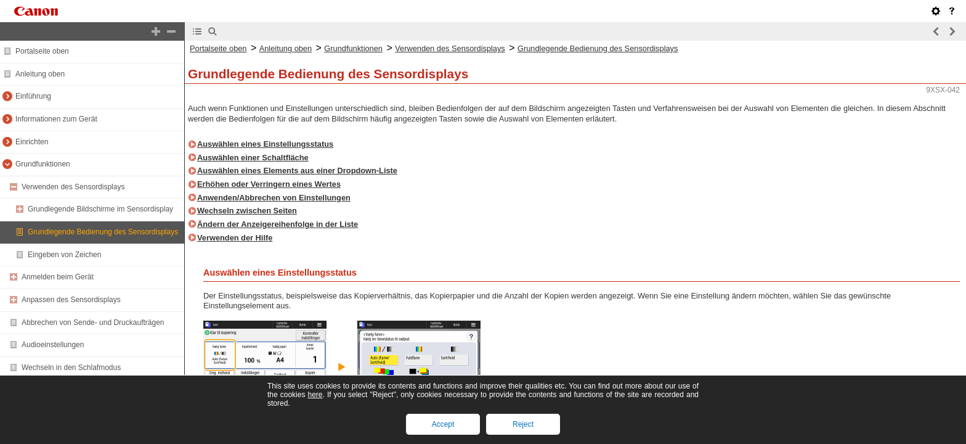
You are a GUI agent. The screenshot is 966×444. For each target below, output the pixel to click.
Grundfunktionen (42, 164)
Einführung (33, 96)
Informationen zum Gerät (56, 119)
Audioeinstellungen (53, 344)
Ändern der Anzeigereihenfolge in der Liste (277, 224)
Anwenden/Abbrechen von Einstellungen (274, 197)
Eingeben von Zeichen (64, 254)
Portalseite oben (42, 51)
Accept (443, 424)
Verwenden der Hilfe (234, 237)
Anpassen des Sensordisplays (71, 299)
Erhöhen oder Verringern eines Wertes (269, 184)
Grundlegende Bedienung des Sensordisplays (103, 232)
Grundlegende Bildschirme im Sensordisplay (100, 209)
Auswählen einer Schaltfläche (253, 157)
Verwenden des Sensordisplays (73, 187)
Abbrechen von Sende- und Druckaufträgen (93, 322)
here (314, 394)
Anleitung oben (40, 74)
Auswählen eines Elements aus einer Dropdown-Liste (297, 170)
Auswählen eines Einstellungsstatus (265, 144)
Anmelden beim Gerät (58, 277)
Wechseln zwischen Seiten (247, 210)
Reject (523, 424)
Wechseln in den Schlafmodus (71, 367)
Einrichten (31, 142)
